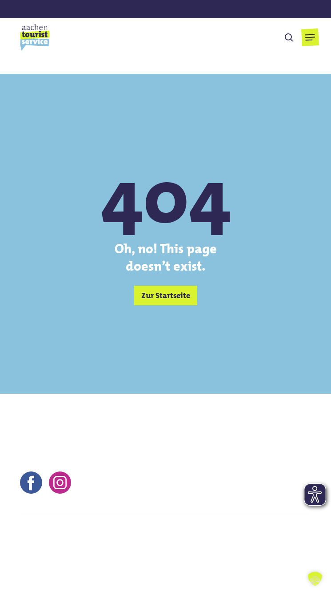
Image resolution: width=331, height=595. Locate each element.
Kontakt (32, 557)
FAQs (195, 557)
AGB (113, 557)
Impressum (75, 557)
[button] (310, 37)
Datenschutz (153, 557)
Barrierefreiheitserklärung (258, 557)
